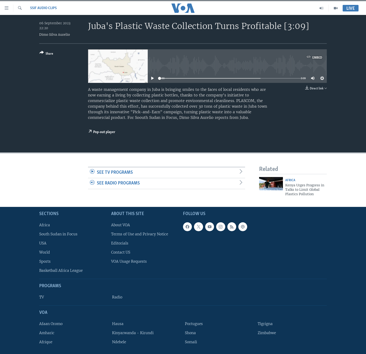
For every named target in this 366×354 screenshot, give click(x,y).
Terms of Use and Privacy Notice (139, 234)
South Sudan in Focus (58, 234)
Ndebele (119, 342)
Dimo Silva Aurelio (54, 34)
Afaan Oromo (51, 324)
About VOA (120, 225)
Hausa (117, 324)
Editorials (119, 243)
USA (42, 243)
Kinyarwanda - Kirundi (133, 333)
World (44, 252)
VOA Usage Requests (129, 261)
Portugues (194, 324)
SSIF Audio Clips (43, 8)
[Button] (46, 54)
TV (41, 297)
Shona (190, 333)
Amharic (46, 333)
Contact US (120, 252)
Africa (290, 180)
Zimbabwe (267, 333)
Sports (45, 261)
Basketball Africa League (61, 270)
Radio (117, 297)
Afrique (45, 342)
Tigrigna (265, 324)
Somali (191, 342)
